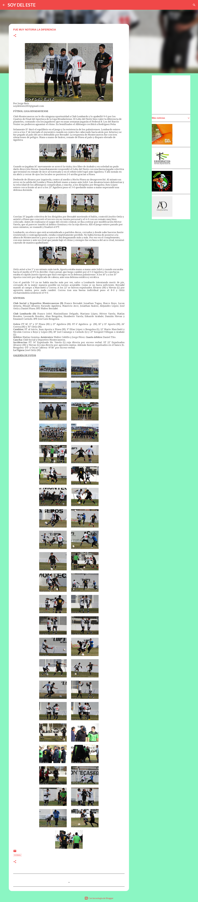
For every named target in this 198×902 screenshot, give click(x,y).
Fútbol (17, 855)
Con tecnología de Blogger (99, 898)
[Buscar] (194, 5)
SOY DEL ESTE (22, 5)
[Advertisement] (172, 94)
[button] (14, 36)
